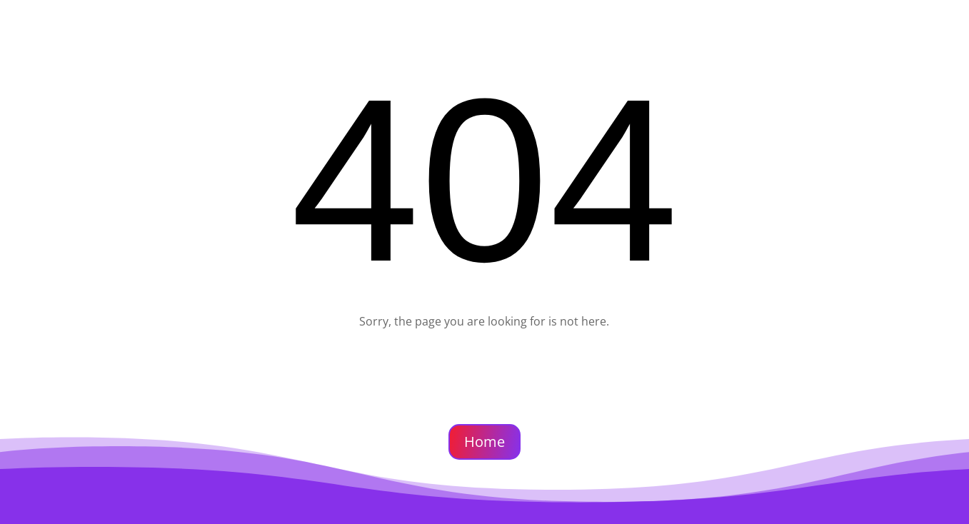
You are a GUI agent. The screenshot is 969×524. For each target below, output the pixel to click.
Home (484, 441)
